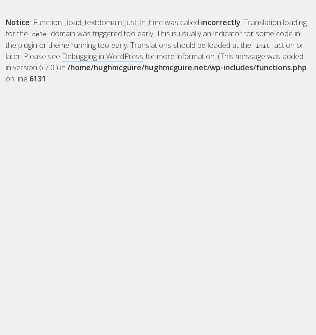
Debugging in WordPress (102, 56)
